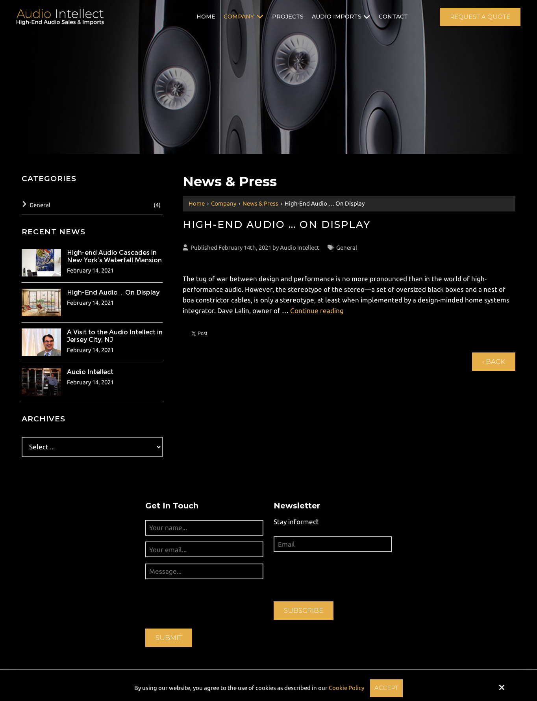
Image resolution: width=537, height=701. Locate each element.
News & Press (260, 203)
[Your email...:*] (204, 549)
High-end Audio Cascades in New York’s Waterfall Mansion (114, 256)
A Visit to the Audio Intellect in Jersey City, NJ (115, 335)
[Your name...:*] (204, 528)
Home (197, 203)
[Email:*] (333, 544)
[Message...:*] (204, 571)
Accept (386, 688)
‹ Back (493, 361)
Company (223, 203)
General (346, 247)
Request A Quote (480, 16)
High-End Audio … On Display (113, 292)
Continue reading (317, 310)
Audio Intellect (299, 247)
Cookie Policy (346, 687)
